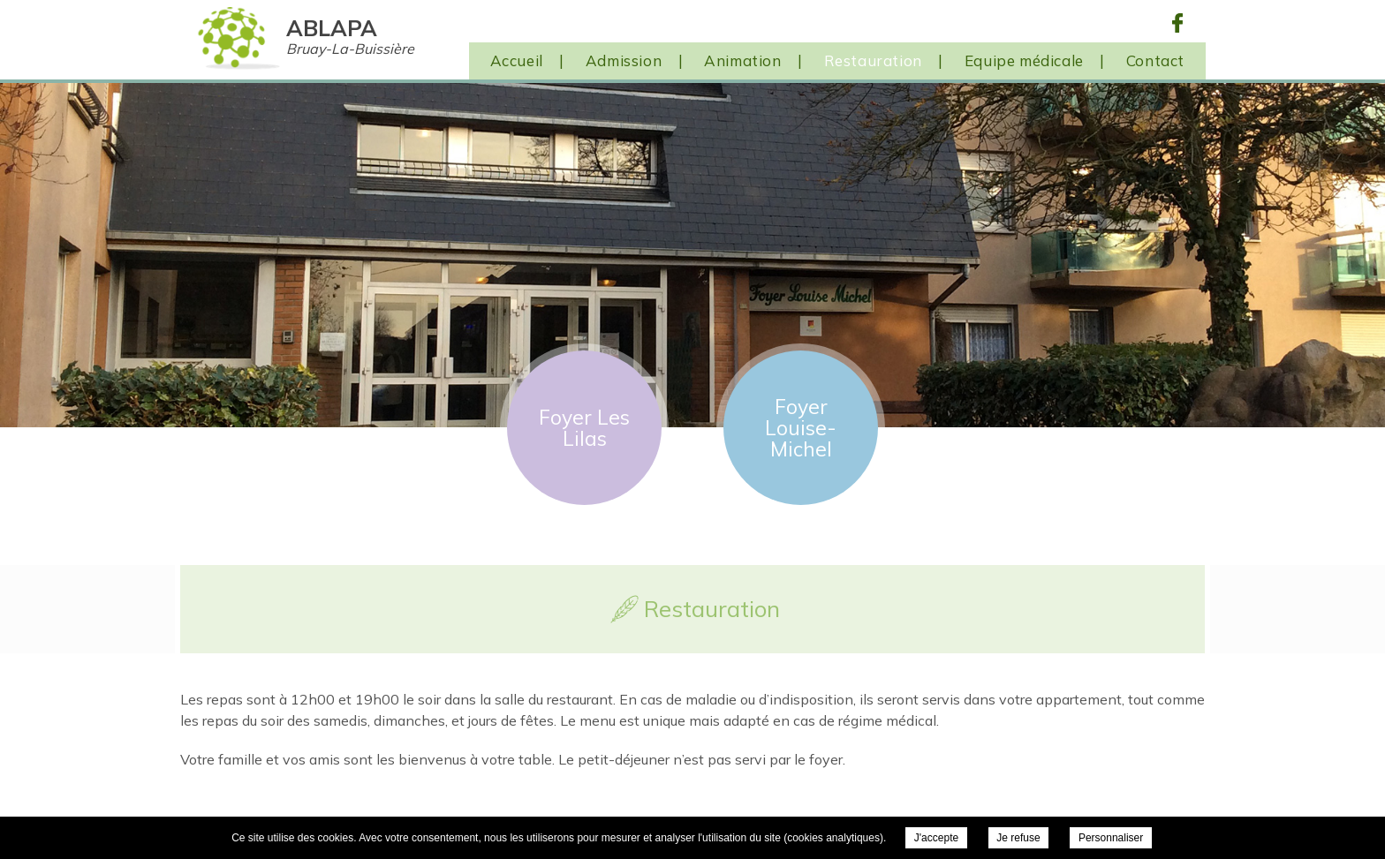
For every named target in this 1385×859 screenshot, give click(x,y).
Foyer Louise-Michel (800, 428)
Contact (1155, 60)
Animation (742, 60)
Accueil (516, 60)
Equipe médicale (1024, 60)
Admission (624, 60)
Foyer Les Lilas (584, 427)
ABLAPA (350, 35)
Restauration (873, 60)
